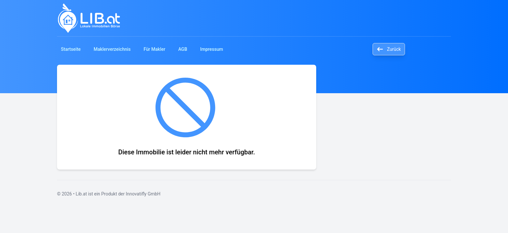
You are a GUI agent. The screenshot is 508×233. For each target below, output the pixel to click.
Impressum (211, 49)
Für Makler (154, 49)
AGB (182, 49)
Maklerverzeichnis (112, 49)
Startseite (71, 49)
